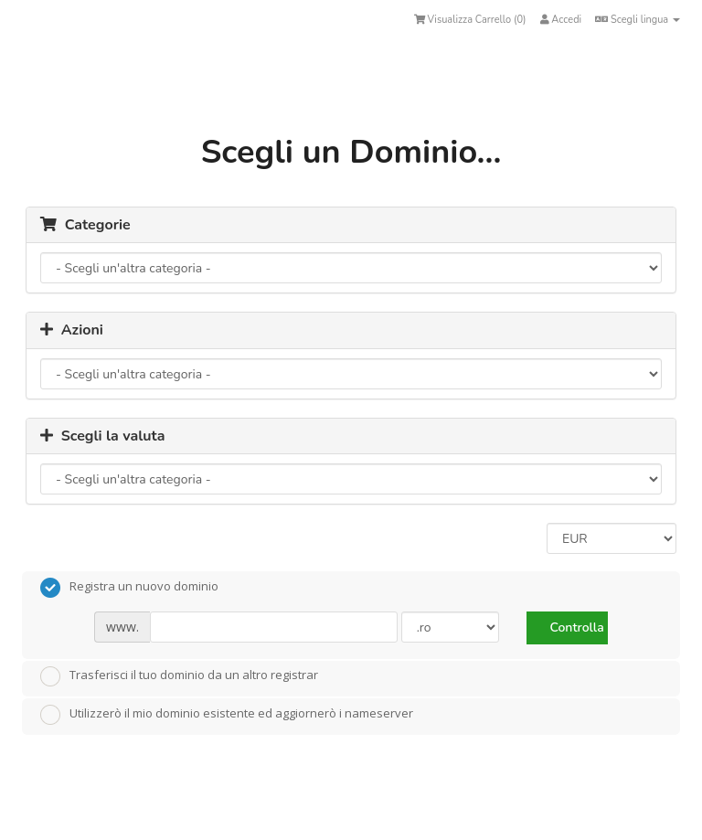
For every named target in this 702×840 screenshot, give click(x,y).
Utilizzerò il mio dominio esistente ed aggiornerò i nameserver (226, 715)
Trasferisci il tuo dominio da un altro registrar (179, 676)
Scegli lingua (637, 20)
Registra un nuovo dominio (129, 588)
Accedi (561, 20)
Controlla (576, 627)
